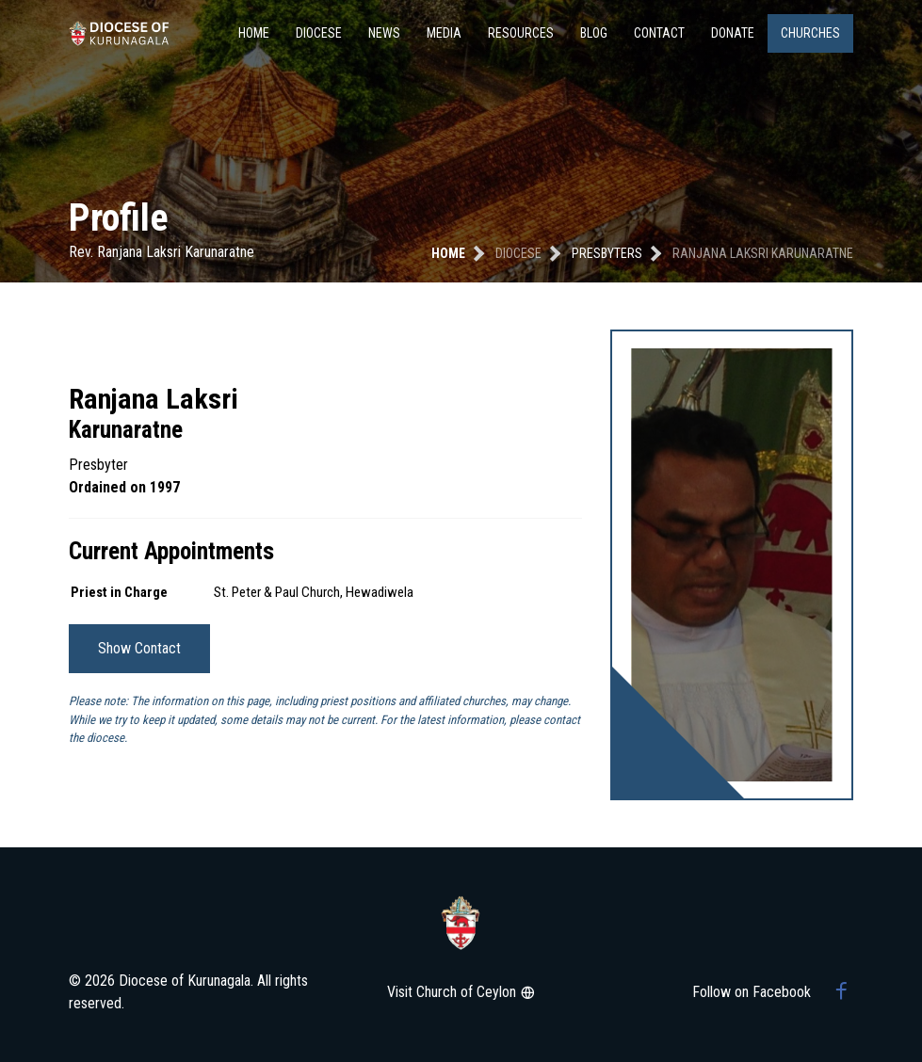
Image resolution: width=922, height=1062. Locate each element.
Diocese (319, 32)
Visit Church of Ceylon (461, 992)
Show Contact (139, 648)
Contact (659, 32)
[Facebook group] (841, 992)
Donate (732, 32)
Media (444, 32)
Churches (810, 32)
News (384, 32)
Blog (593, 32)
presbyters (607, 253)
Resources (521, 32)
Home (253, 32)
